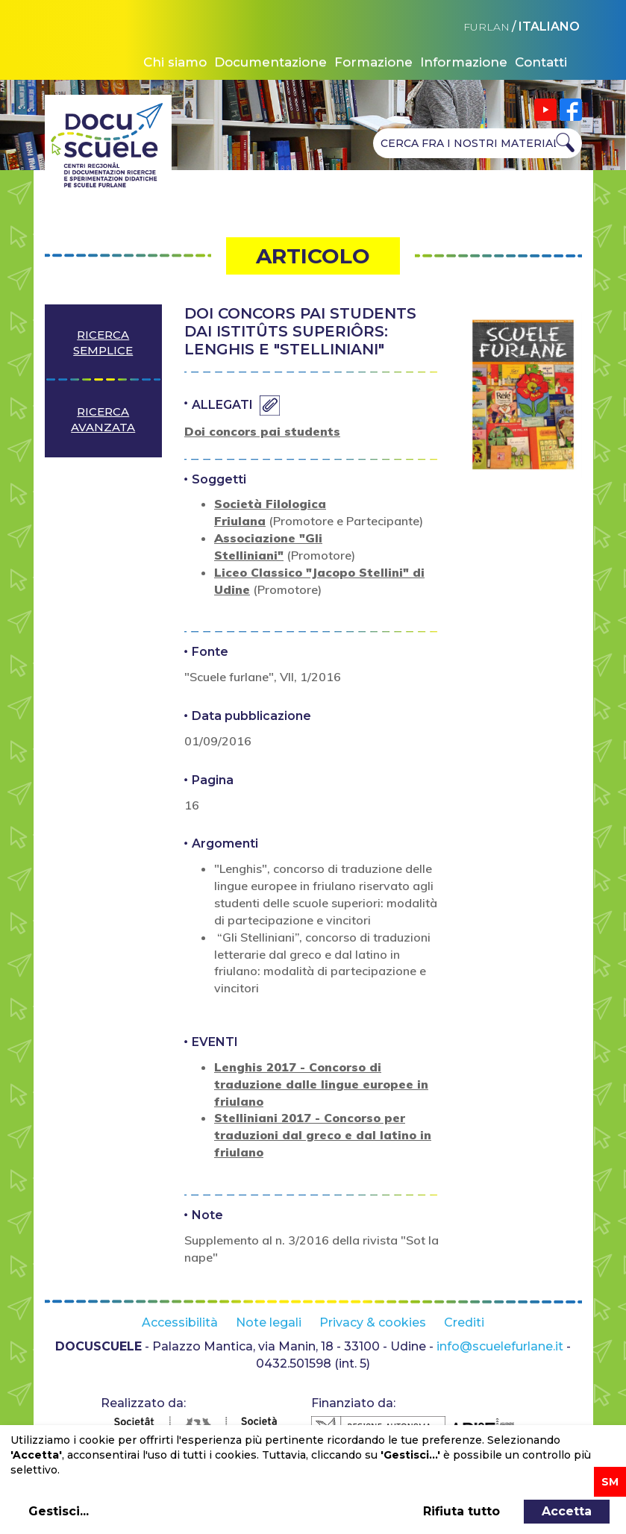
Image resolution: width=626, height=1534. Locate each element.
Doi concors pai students (262, 431)
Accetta (567, 1511)
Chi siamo (175, 61)
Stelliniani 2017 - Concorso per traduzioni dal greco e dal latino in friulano (322, 1134)
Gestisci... (58, 1511)
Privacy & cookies (372, 1322)
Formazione (373, 61)
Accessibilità (180, 1322)
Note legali (268, 1322)
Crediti (464, 1322)
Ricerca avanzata (103, 419)
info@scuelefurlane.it (499, 1346)
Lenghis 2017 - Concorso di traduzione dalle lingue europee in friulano (321, 1084)
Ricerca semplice (103, 342)
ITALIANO (549, 26)
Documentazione (270, 61)
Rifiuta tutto (461, 1511)
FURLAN (486, 27)
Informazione (463, 61)
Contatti (541, 61)
